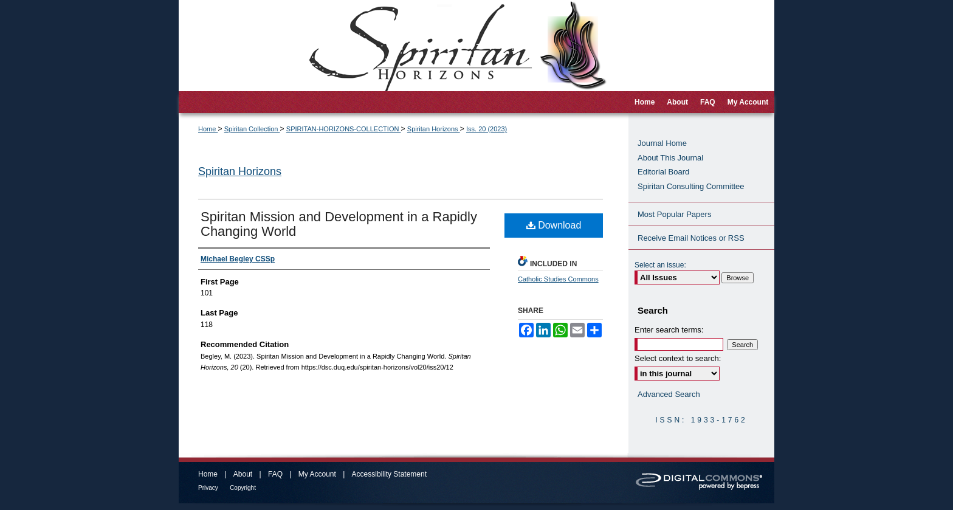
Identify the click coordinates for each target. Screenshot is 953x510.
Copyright (243, 487)
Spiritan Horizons (433, 129)
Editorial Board (663, 171)
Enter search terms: (669, 329)
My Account (317, 474)
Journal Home (662, 143)
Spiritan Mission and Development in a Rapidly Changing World (339, 224)
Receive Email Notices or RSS (691, 238)
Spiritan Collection (252, 129)
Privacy (208, 487)
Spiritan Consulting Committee (691, 186)
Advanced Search (669, 394)
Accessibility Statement (389, 474)
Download (554, 225)
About (242, 474)
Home (208, 129)
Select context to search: (678, 358)
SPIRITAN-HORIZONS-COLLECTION (343, 129)
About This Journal (670, 157)
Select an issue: (660, 265)
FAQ (275, 474)
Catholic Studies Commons (558, 279)
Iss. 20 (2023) (486, 129)
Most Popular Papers (674, 214)
